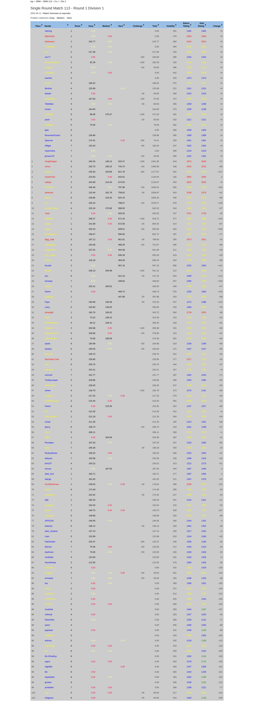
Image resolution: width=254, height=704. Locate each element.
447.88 (121, 296)
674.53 (121, 182)
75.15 (92, 317)
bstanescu (49, 41)
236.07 (92, 234)
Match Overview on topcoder (56, 13)
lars (46, 203)
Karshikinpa (50, 562)
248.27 (92, 218)
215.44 (92, 401)
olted (47, 317)
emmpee (49, 578)
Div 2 (63, 1)
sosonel (48, 375)
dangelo (48, 573)
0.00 (93, 31)
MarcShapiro (51, 416)
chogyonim (50, 250)
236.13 (92, 270)
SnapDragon (51, 161)
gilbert (48, 197)
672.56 (121, 224)
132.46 (92, 192)
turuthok (49, 354)
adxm (47, 625)
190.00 (92, 349)
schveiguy (49, 72)
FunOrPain (50, 599)
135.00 (108, 307)
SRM (38, 1)
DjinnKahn (50, 36)
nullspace (49, 593)
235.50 (92, 172)
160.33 (92, 500)
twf (46, 651)
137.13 (92, 531)
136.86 (92, 135)
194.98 (92, 343)
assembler (50, 495)
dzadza (48, 349)
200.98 (92, 328)
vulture (48, 604)
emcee (48, 468)
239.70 (92, 354)
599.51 (121, 229)
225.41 (92, 286)
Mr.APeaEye (51, 656)
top (31, 1)
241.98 (92, 224)
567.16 (121, 265)
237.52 (92, 250)
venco (48, 166)
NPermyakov (51, 234)
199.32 (92, 83)
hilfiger (48, 145)
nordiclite (49, 557)
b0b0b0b (49, 218)
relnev (48, 390)
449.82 (121, 281)
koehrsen (49, 552)
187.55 (108, 468)
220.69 (108, 172)
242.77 (92, 41)
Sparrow (49, 140)
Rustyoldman (51, 453)
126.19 (92, 260)
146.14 (108, 161)
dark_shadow (51, 531)
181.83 (92, 479)
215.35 (108, 406)
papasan (49, 630)
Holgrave (49, 698)
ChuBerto (49, 635)
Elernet (48, 547)
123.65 (92, 557)
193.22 (92, 463)
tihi (46, 411)
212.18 (92, 416)
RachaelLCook (52, 359)
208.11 (92, 432)
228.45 (92, 385)
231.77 (92, 375)
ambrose (49, 192)
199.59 (108, 338)
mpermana (50, 151)
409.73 (121, 291)
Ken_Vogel (50, 255)
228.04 (92, 484)
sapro (47, 661)
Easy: (52, 18)
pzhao (48, 229)
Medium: (61, 18)
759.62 (121, 192)
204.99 (108, 270)
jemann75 (49, 156)
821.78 (121, 172)
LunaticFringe (51, 208)
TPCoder (49, 187)
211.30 (92, 422)
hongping (49, 505)
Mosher (48, 88)
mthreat (48, 614)
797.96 (121, 187)
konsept (48, 281)
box (46, 52)
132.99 (92, 536)
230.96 (92, 302)
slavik (47, 343)
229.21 (108, 323)
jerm (47, 432)
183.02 (108, 312)
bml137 (48, 463)
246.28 (92, 447)
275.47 (108, 114)
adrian (48, 260)
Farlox (48, 406)
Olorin (48, 291)
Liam (47, 536)
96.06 (92, 114)
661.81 (121, 239)
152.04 (92, 505)
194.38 (108, 302)
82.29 (92, 62)
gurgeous (49, 396)
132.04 (92, 145)
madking (49, 296)
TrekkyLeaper (51, 380)
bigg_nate (49, 239)
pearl (47, 119)
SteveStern (50, 385)
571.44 (121, 218)
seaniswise (50, 99)
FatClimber (50, 541)
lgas (47, 130)
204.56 (108, 437)
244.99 (92, 182)
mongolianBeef (52, 62)
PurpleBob (50, 46)
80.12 (92, 323)
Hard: (69, 18)
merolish (49, 567)
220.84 (92, 307)
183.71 (92, 474)
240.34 (92, 161)
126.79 (92, 390)
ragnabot (49, 369)
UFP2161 (49, 520)
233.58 (92, 244)
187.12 (92, 239)
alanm (48, 489)
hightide (48, 666)
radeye (48, 182)
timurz (48, 588)
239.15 (108, 166)
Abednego (49, 646)
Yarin (47, 213)
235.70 (92, 166)
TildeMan (49, 104)
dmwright (49, 312)
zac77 (48, 57)
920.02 (121, 213)
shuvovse (49, 515)
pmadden (49, 687)
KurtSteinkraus (52, 484)
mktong (48, 31)
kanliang (49, 125)
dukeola (48, 526)
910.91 (121, 177)
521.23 (121, 276)
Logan (48, 224)
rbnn (47, 364)
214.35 (108, 182)
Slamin (48, 286)
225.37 (92, 541)
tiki (46, 672)
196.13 (92, 526)
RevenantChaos (52, 135)
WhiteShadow (51, 323)
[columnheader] (37, 25)
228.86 (92, 380)
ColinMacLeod (51, 401)
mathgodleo (50, 244)
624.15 (121, 197)
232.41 (92, 369)
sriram (48, 109)
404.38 (121, 250)
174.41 (92, 140)
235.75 (92, 364)
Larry (47, 307)
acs (46, 276)
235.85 (92, 359)
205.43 (92, 229)
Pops (47, 302)
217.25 (92, 396)
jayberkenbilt (51, 338)
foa (46, 583)
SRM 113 (47, 1)
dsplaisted (49, 677)
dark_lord (49, 474)
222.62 (92, 495)
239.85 (92, 197)
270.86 (108, 208)
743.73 (121, 166)
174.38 (92, 489)
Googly (48, 67)
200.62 (108, 286)
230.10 (92, 203)
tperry (47, 427)
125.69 (92, 88)
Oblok (47, 437)
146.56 (92, 520)
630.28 (121, 255)
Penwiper (49, 442)
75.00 (92, 125)
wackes (48, 78)
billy (46, 500)
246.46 (92, 187)
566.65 (121, 234)
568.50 (121, 208)
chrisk (47, 422)
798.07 (121, 203)
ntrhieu (48, 172)
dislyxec (48, 458)
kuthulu (48, 640)
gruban (48, 682)
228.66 (92, 333)
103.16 (92, 208)
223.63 (92, 177)
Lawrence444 (51, 333)
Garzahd (49, 114)
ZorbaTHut (50, 177)
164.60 (92, 109)
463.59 (121, 260)
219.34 (108, 197)
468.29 (121, 244)
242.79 (108, 192)
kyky (47, 447)
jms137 (48, 270)
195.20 (92, 453)
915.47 (121, 161)
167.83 (92, 99)
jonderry (49, 328)
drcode (48, 265)
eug (46, 692)
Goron (48, 83)
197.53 (92, 442)
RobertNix (49, 619)
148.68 (92, 515)
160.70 (92, 312)
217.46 (92, 52)
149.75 (92, 510)
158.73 (92, 427)
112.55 (92, 562)
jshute (48, 510)
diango (48, 479)
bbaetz (48, 93)
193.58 (92, 458)
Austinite (49, 609)
